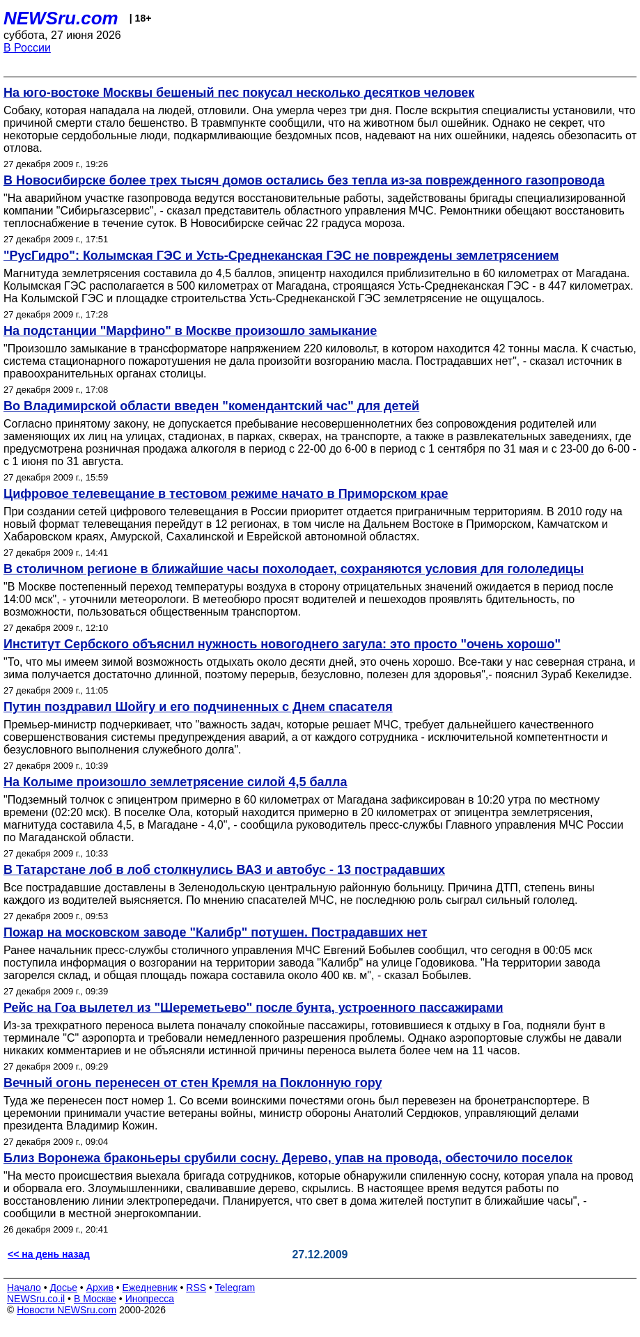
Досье (63, 1287)
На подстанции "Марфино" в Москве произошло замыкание (190, 331)
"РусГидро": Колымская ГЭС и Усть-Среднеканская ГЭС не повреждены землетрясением (281, 256)
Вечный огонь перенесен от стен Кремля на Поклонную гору (192, 1083)
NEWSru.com (60, 18)
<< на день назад (49, 1254)
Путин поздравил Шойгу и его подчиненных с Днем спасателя (198, 707)
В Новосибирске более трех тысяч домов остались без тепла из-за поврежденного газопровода (303, 180)
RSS (196, 1287)
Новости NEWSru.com (66, 1309)
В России (27, 48)
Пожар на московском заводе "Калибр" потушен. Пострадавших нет (215, 932)
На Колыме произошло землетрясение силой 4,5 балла (175, 782)
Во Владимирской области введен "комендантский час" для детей (211, 406)
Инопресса (150, 1298)
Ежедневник (150, 1287)
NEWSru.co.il (36, 1298)
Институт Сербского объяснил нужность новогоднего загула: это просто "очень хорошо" (282, 644)
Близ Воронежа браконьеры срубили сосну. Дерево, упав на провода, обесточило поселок (287, 1158)
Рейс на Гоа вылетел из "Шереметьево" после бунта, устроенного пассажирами (253, 1008)
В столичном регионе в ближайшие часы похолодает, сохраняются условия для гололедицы (293, 569)
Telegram (235, 1287)
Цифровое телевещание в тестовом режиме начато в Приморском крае (225, 494)
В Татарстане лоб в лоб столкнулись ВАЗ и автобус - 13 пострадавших (224, 870)
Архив (100, 1287)
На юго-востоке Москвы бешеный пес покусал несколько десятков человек (238, 93)
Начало (24, 1287)
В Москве (95, 1298)
